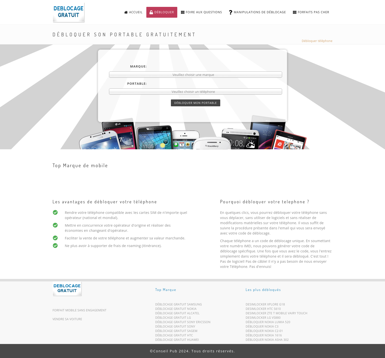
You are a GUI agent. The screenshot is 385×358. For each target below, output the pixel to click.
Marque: (138, 66)
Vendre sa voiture (67, 319)
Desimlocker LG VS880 (263, 318)
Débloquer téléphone (317, 41)
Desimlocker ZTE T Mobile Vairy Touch (276, 314)
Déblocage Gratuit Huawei (177, 341)
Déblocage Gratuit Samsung (178, 305)
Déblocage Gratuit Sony (175, 327)
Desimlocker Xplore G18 (265, 305)
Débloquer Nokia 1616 (264, 336)
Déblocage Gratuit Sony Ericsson (182, 323)
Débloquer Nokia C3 (262, 327)
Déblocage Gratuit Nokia (175, 310)
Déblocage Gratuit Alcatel (177, 314)
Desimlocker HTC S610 (263, 310)
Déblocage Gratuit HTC (174, 336)
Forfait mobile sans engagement (80, 310)
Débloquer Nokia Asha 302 (267, 341)
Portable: (137, 83)
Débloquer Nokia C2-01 (264, 332)
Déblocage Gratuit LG (173, 318)
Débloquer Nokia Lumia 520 (268, 323)
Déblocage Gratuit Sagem (176, 332)
